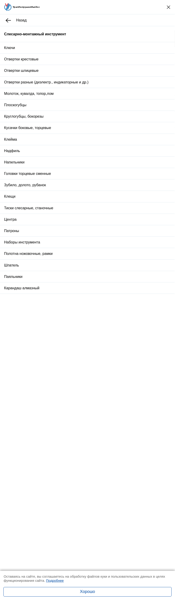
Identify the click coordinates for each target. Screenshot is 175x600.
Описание (35, 244)
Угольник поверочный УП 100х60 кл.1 (70, 290)
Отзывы (56, 244)
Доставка (75, 231)
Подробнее (55, 580)
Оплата (102, 231)
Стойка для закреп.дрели (61, 348)
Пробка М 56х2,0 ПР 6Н (59, 319)
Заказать (88, 218)
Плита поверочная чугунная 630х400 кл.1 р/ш (77, 377)
